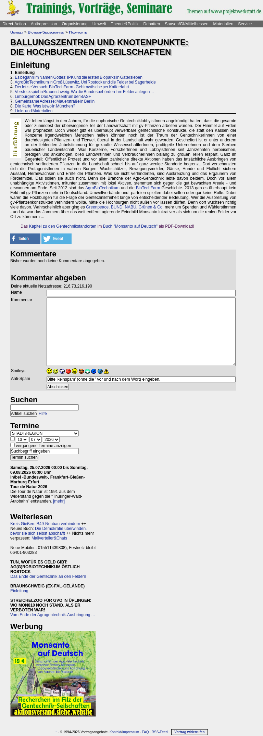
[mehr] (59, 501)
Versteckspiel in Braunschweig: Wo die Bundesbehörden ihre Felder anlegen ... (84, 91)
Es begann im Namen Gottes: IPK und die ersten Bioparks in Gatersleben (78, 77)
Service (245, 24)
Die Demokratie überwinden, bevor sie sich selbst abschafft (48, 531)
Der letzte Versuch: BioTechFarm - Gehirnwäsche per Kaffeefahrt (72, 87)
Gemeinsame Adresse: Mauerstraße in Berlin (55, 101)
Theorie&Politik (125, 24)
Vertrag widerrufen (189, 732)
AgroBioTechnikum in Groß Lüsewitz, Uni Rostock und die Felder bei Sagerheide (85, 82)
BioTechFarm (148, 188)
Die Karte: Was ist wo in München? (45, 106)
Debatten (151, 24)
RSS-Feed (160, 732)
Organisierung (74, 24)
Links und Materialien (33, 111)
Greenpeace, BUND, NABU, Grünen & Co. (125, 207)
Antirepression (44, 24)
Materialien (223, 24)
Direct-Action (14, 24)
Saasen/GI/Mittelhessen (186, 24)
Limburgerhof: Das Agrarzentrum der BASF (53, 96)
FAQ (145, 732)
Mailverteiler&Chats (49, 538)
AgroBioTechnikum (102, 188)
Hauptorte (78, 32)
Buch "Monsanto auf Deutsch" (130, 226)
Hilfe (43, 413)
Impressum (130, 732)
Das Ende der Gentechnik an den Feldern (48, 576)
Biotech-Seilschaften (46, 32)
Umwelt (99, 24)
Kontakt (115, 732)
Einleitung (19, 590)
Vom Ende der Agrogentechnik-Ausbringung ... (52, 614)
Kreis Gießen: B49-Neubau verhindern (45, 523)
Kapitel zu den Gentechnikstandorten (63, 226)
